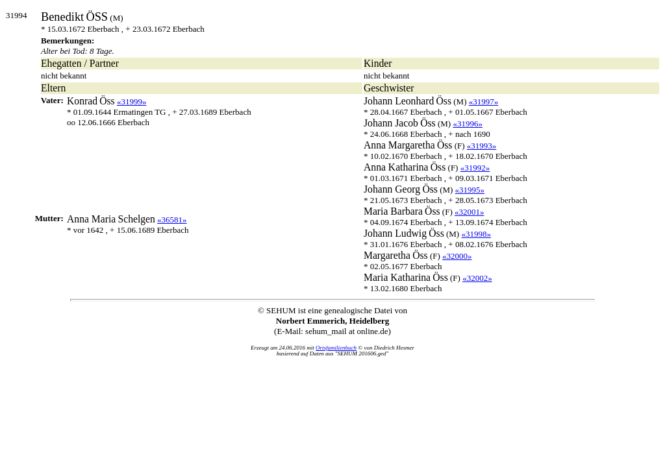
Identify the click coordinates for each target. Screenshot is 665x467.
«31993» (482, 145)
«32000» (457, 256)
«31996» (468, 123)
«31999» (132, 101)
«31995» (470, 190)
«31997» (484, 101)
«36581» (172, 219)
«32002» (477, 278)
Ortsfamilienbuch (336, 347)
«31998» (476, 234)
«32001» (469, 212)
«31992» (475, 168)
